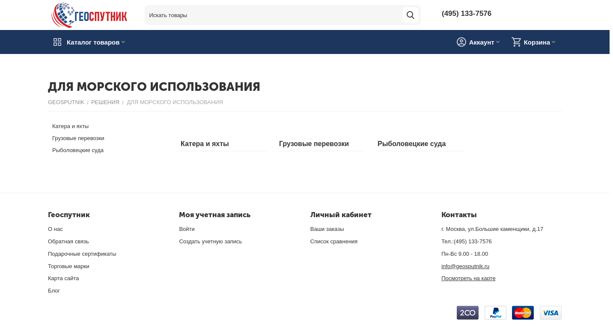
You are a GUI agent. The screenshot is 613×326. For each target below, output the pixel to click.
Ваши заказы (327, 229)
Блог (54, 290)
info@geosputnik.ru (465, 266)
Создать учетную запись (210, 241)
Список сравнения (334, 241)
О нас (55, 229)
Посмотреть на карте (468, 278)
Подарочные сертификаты (82, 254)
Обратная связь (68, 241)
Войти (186, 229)
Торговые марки (68, 266)
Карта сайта (63, 278)
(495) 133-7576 (466, 13)
